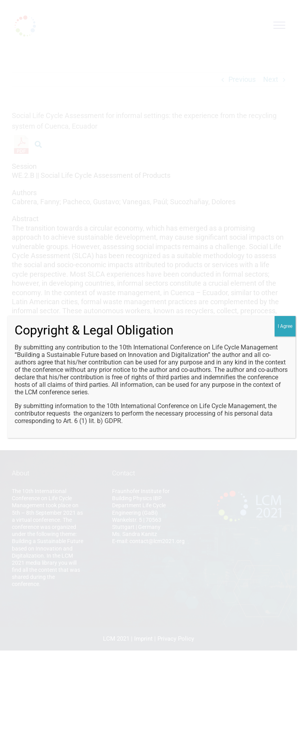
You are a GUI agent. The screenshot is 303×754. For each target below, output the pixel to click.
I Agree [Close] (285, 326)
